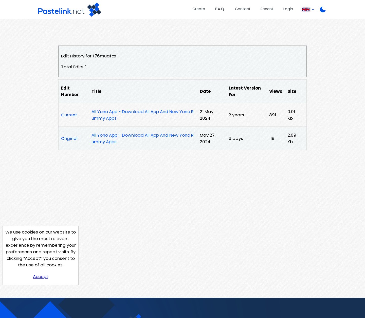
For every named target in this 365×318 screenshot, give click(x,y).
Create (198, 8)
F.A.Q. (220, 8)
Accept (40, 276)
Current (69, 115)
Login (288, 8)
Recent (267, 8)
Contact (242, 8)
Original (69, 138)
